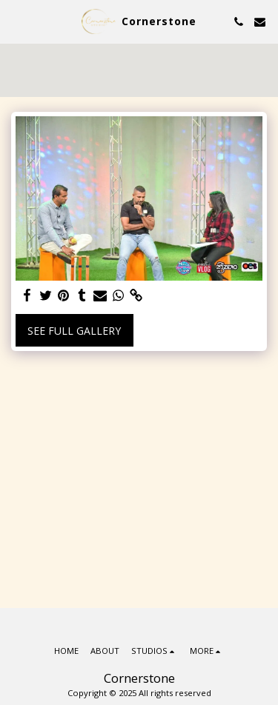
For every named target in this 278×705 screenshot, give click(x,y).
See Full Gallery (74, 331)
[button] (16, 21)
